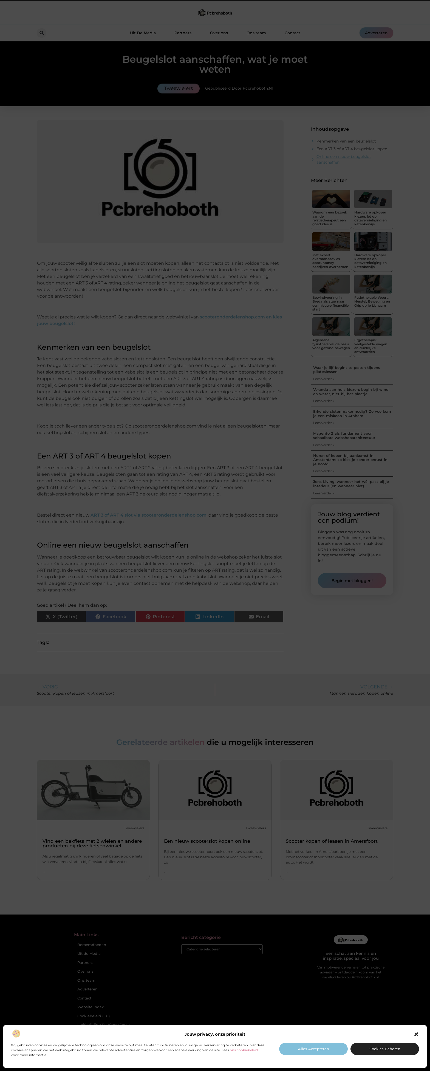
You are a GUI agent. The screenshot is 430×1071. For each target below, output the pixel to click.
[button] (416, 1034)
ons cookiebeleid (244, 1050)
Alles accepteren (313, 1049)
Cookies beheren (384, 1049)
